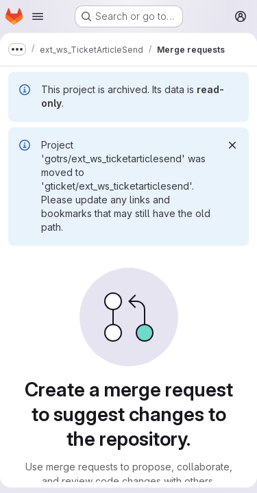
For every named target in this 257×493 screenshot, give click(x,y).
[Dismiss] (232, 145)
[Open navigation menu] (38, 16)
